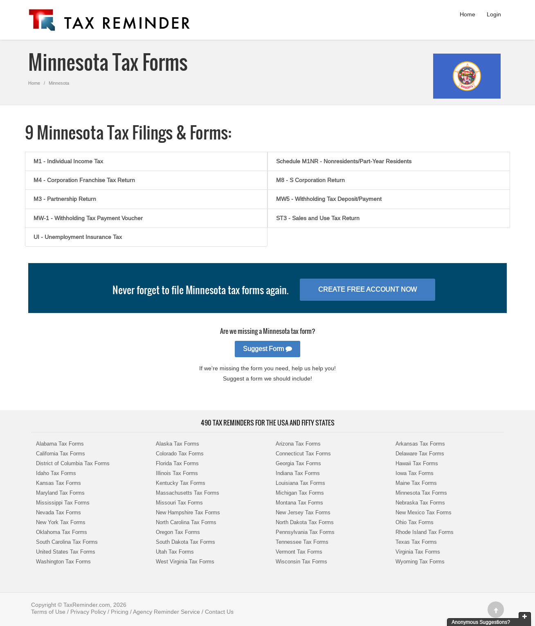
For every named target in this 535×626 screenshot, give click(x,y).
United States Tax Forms (65, 552)
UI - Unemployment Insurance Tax (78, 237)
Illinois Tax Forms (177, 473)
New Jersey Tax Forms (303, 512)
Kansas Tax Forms (58, 483)
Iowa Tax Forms (415, 473)
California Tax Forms (60, 453)
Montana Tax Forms (299, 503)
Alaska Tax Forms (177, 444)
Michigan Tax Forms (300, 493)
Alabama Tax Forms (60, 444)
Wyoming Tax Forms (420, 561)
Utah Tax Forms (175, 552)
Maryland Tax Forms (60, 493)
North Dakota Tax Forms (305, 522)
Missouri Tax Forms (179, 503)
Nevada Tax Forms (58, 512)
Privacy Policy (88, 611)
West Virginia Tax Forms (185, 561)
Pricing (119, 611)
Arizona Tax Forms (298, 444)
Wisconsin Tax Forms (301, 561)
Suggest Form (267, 348)
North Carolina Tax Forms (186, 522)
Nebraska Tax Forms (420, 503)
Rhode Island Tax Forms (425, 532)
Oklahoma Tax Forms (61, 532)
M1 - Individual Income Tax (68, 161)
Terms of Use (48, 611)
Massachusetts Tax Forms (187, 493)
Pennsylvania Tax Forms (305, 532)
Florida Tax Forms (177, 463)
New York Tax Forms (60, 522)
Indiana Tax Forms (298, 473)
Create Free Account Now (367, 289)
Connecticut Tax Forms (303, 453)
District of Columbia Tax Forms (73, 463)
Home (467, 14)
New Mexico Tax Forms (424, 512)
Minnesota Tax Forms (421, 493)
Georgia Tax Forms (298, 463)
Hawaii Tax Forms (417, 463)
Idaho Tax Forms (56, 473)
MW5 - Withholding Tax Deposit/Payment (329, 199)
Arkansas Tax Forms (420, 444)
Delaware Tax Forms (420, 453)
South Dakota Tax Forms (185, 542)
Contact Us (219, 611)
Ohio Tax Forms (415, 522)
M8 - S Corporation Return (310, 180)
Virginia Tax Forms (418, 552)
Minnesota (59, 83)
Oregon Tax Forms (178, 532)
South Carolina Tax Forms (67, 542)
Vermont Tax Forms (299, 552)
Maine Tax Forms (416, 483)
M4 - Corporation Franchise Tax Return (84, 180)
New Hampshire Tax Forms (188, 512)
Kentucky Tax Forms (180, 483)
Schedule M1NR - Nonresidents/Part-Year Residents (343, 161)
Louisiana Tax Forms (300, 483)
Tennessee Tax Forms (302, 542)
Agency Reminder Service (166, 611)
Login (494, 14)
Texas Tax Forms (416, 542)
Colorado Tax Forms (180, 453)
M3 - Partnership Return (65, 199)
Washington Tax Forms (63, 561)
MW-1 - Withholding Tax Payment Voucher (88, 218)
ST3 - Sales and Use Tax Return (318, 218)
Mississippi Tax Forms (63, 503)
